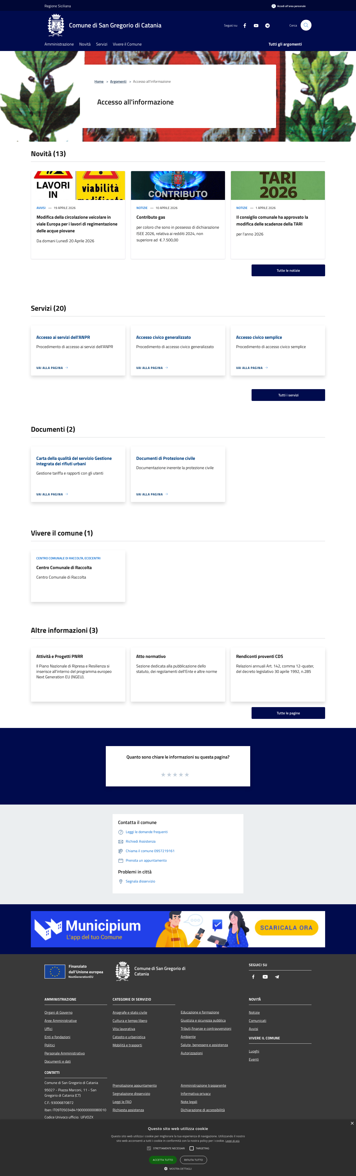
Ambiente (188, 1036)
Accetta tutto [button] (163, 1159)
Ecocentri (92, 558)
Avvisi (41, 207)
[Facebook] (242, 25)
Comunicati (257, 1020)
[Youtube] (254, 25)
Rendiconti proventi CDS (259, 656)
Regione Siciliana (57, 6)
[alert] (178, 1148)
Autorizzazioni (192, 1053)
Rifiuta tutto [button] (193, 1159)
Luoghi (254, 1051)
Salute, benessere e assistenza (204, 1044)
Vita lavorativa (124, 1028)
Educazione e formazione (200, 1012)
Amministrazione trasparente (203, 1085)
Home (99, 81)
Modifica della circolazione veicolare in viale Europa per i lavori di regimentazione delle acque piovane (77, 223)
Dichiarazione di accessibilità (203, 1110)
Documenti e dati (57, 1061)
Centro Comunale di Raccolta (64, 567)
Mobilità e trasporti (127, 1045)
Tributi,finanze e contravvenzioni (206, 1028)
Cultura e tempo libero (130, 1020)
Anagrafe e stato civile (130, 1012)
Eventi (254, 1059)
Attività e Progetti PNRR (59, 656)
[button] (178, 1168)
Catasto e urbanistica (129, 1037)
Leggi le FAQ (122, 1101)
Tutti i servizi (288, 395)
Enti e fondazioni (57, 1037)
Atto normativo (151, 656)
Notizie (142, 207)
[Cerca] (306, 25)
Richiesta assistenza (128, 1110)
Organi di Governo (58, 1012)
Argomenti (118, 81)
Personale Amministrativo (64, 1053)
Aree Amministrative (60, 1020)
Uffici (48, 1028)
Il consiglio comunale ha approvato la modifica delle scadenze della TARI (272, 220)
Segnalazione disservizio (131, 1093)
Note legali (189, 1101)
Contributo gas (150, 217)
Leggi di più (232, 1140)
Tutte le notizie (288, 270)
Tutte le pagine (288, 713)
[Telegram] (265, 25)
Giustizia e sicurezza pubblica (203, 1020)
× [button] (352, 1123)
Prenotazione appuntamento (135, 1085)
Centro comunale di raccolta (59, 558)
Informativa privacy (196, 1093)
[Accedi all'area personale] (289, 6)
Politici (49, 1045)
